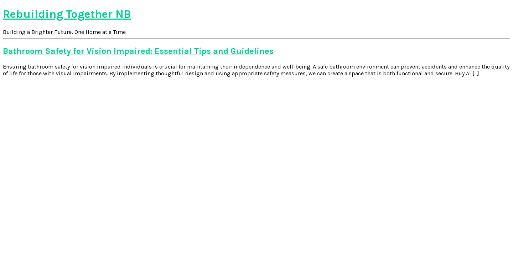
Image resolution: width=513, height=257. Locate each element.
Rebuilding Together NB (67, 14)
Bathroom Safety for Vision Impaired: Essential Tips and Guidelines (138, 51)
